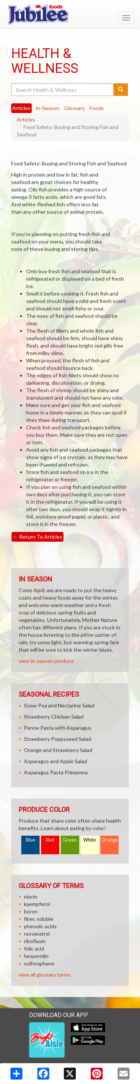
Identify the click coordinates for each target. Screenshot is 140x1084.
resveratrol (37, 933)
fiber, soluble (38, 919)
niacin (30, 896)
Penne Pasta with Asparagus (57, 728)
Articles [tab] (21, 108)
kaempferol (37, 904)
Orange (110, 840)
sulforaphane (39, 963)
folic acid (34, 948)
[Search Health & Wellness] (63, 89)
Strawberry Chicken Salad (54, 716)
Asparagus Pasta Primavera (56, 772)
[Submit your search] (120, 89)
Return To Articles (37, 536)
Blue (30, 840)
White (89, 840)
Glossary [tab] (74, 108)
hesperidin (36, 956)
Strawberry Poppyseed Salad (57, 739)
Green (70, 840)
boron (31, 911)
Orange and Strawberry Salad (58, 750)
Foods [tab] (97, 108)
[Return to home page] (70, 14)
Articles (26, 119)
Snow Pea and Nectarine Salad (59, 705)
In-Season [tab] (47, 108)
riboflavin (35, 941)
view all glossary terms (45, 974)
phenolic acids (40, 926)
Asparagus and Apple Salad (55, 761)
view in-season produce (46, 661)
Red (50, 840)
